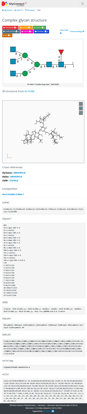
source (39, 28)
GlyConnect (8, 10)
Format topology (77, 31)
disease (27, 31)
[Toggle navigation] (82, 4)
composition (11, 31)
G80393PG (19, 173)
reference (41, 31)
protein (26, 28)
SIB (44, 411)
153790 (13, 180)
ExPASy (48, 411)
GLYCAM (29, 91)
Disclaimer (41, 405)
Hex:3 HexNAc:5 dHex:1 (13, 194)
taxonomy (10, 28)
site (7, 35)
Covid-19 (19, 10)
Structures (31, 10)
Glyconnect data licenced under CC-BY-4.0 (62, 405)
